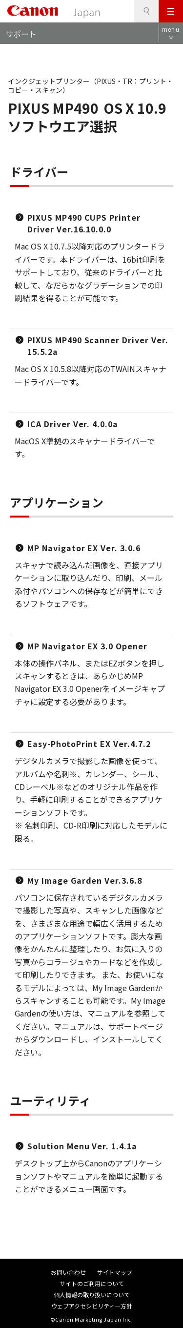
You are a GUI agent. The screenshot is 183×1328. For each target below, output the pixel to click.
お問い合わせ (68, 1272)
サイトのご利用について (92, 1283)
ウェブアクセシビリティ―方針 (91, 1306)
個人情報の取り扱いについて (92, 1294)
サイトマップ (114, 1272)
